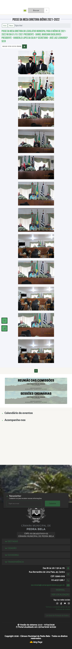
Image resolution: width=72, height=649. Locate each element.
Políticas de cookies (63, 609)
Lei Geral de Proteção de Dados (57, 615)
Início (4, 26)
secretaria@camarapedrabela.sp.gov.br (48, 585)
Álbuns (11, 26)
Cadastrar (52, 503)
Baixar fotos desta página (12, 46)
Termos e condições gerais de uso (58, 607)
